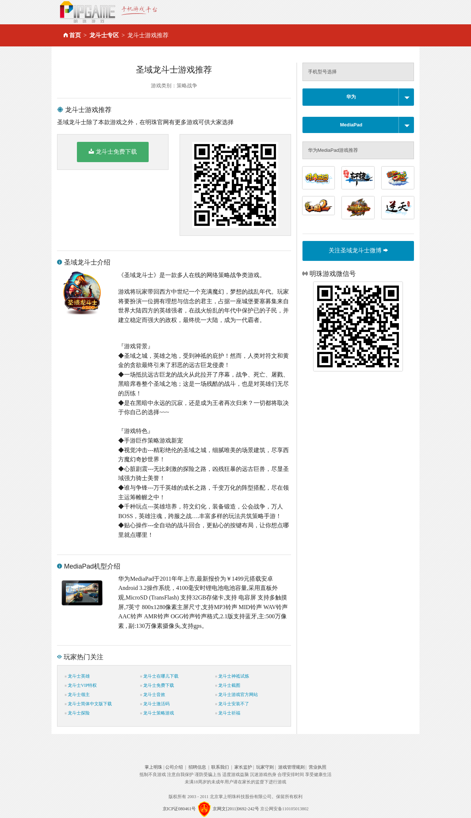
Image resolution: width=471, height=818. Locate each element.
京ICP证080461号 (179, 808)
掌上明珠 (153, 767)
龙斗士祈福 (227, 713)
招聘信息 (197, 767)
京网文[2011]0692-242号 (236, 808)
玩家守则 (265, 767)
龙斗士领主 (77, 694)
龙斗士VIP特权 (81, 685)
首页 (75, 35)
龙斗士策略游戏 (157, 713)
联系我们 (220, 767)
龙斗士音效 (152, 694)
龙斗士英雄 (77, 676)
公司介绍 (174, 767)
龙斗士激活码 (155, 703)
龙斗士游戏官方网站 (236, 694)
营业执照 (317, 767)
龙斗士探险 (77, 713)
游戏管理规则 (291, 767)
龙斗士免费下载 (113, 151)
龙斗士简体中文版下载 (88, 703)
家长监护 (243, 767)
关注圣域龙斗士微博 (358, 250)
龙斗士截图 (227, 685)
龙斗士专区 (104, 35)
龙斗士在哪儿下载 (159, 676)
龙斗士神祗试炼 (232, 676)
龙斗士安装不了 (232, 703)
